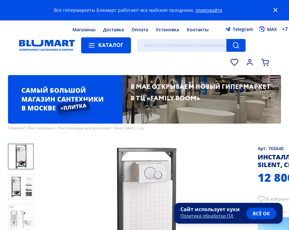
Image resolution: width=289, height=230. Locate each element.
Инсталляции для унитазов (83, 128)
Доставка (113, 30)
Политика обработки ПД (206, 216)
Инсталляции (40, 128)
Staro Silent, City (129, 128)
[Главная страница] (47, 45)
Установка (167, 30)
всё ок (261, 213)
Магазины (83, 30)
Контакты (198, 30)
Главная (16, 128)
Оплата (140, 30)
